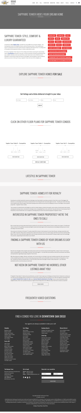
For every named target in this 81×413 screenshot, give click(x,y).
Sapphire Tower (16, 44)
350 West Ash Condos (46, 337)
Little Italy (43, 336)
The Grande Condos (8, 337)
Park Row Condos (64, 347)
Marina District (63, 328)
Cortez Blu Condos (8, 349)
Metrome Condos (26, 338)
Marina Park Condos (64, 341)
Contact (72, 3)
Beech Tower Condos (8, 346)
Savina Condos (7, 336)
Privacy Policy (39, 406)
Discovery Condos (8, 350)
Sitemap (35, 406)
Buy (37, 3)
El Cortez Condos (8, 352)
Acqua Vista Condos (45, 339)
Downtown (46, 3)
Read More (40, 284)
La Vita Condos (44, 347)
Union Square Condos (27, 354)
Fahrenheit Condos (27, 334)
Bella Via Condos (45, 342)
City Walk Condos (64, 333)
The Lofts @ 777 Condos (28, 350)
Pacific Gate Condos (8, 333)
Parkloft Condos (26, 345)
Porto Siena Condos (45, 353)
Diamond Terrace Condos (28, 331)
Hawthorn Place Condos (46, 346)
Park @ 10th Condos (8, 353)
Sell (41, 3)
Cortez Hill (6, 341)
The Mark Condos (27, 351)
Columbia (6, 328)
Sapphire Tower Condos (9, 334)
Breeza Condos (44, 343)
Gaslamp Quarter (45, 328)
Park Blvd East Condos (28, 341)
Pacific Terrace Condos (65, 344)
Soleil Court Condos (8, 357)
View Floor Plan (15, 157)
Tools (67, 3)
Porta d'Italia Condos (45, 350)
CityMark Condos (8, 347)
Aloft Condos (7, 343)
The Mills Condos (8, 360)
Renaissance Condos (64, 350)
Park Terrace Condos (27, 344)
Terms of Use (45, 406)
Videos (57, 3)
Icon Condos (25, 336)
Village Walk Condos (45, 354)
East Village (26, 328)
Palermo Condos (45, 349)
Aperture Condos (45, 340)
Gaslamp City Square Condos (47, 330)
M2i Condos (25, 337)
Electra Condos (7, 331)
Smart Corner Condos (27, 347)
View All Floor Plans (40, 162)
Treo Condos (7, 338)
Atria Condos (62, 331)
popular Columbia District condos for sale (21, 279)
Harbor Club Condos (64, 338)
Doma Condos (44, 344)
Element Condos (26, 333)
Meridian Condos (63, 343)
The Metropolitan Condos (28, 353)
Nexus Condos (26, 340)
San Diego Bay (11, 53)
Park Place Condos (64, 345)
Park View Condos (8, 354)
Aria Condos (7, 344)
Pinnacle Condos (63, 348)
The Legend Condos (27, 348)
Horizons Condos (63, 340)
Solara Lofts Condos (8, 356)
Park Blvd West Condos (28, 343)
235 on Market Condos (65, 330)
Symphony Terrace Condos (10, 359)
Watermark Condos (64, 351)
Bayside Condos (7, 330)
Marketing (52, 3)
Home (33, 3)
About (62, 3)
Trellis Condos (44, 333)
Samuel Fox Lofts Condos (46, 331)
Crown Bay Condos (64, 337)
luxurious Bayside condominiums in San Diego (43, 279)
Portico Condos (44, 352)
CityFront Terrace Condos (65, 334)
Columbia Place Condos (65, 336)
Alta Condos (25, 330)
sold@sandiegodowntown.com (33, 374)
